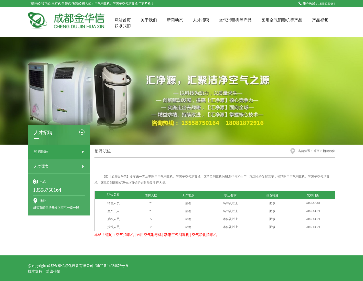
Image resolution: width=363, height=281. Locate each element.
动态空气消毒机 (176, 235)
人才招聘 (201, 20)
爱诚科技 (53, 271)
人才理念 (41, 166)
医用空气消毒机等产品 (281, 20)
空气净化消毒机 (204, 235)
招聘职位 (41, 152)
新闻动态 (175, 20)
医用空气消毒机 (149, 235)
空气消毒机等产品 (235, 20)
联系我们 (122, 26)
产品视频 (320, 20)
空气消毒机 (125, 235)
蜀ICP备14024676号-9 (111, 266)
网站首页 (122, 20)
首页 (316, 151)
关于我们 (149, 20)
